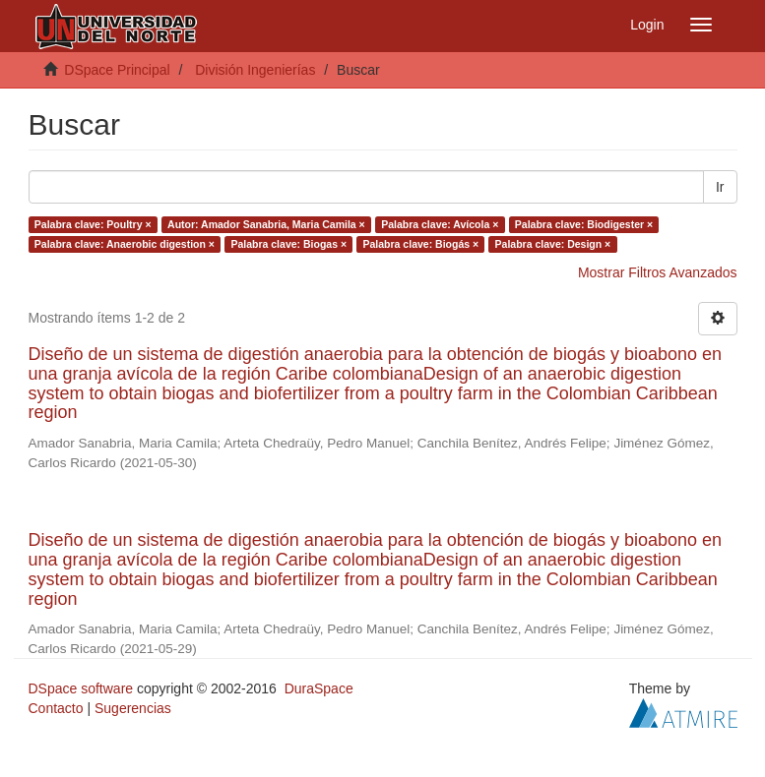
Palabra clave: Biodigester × (584, 224)
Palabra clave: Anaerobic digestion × (124, 244)
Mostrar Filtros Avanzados (657, 272)
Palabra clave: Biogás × (421, 244)
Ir (720, 187)
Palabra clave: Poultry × (93, 224)
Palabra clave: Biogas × (288, 244)
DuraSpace (319, 688)
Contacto (56, 708)
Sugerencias (133, 708)
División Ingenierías (255, 70)
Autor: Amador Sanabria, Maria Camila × (266, 224)
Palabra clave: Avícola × (439, 224)
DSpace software (81, 688)
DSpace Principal (116, 70)
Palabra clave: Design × (553, 244)
